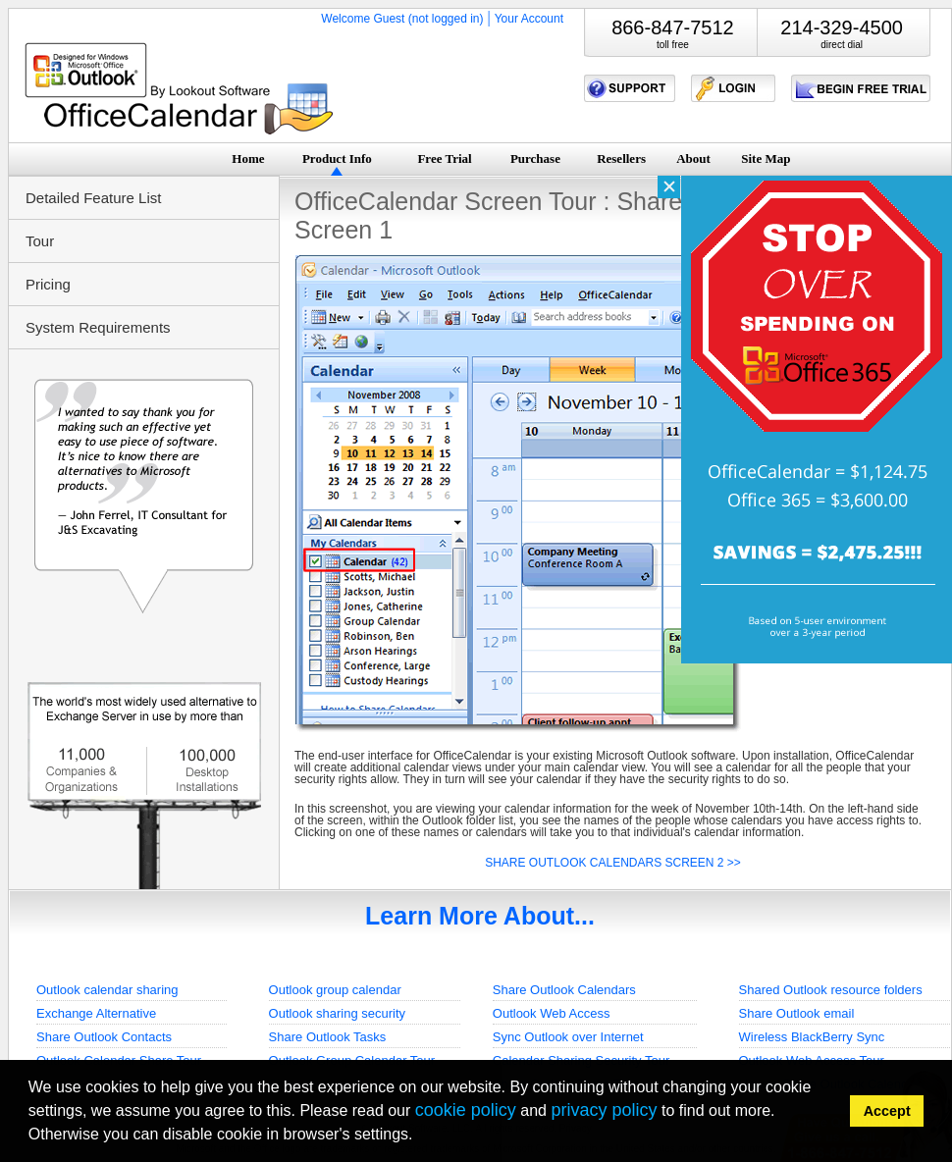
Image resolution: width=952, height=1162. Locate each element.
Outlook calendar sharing (107, 989)
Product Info (337, 158)
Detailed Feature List (93, 197)
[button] (419, 1137)
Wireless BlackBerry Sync (812, 1037)
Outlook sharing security (337, 1013)
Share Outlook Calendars (564, 989)
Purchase (535, 158)
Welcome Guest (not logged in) (402, 19)
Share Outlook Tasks (328, 1037)
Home (248, 158)
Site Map (765, 158)
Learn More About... (480, 915)
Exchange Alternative (96, 1013)
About (693, 158)
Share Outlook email (797, 1013)
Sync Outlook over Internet (568, 1037)
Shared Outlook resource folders (831, 989)
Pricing (48, 284)
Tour (40, 241)
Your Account (529, 19)
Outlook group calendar (335, 989)
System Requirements (98, 327)
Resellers (621, 158)
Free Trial (444, 158)
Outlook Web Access (551, 1013)
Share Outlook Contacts (104, 1037)
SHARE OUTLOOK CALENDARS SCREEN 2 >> (613, 863)
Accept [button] (887, 1111)
